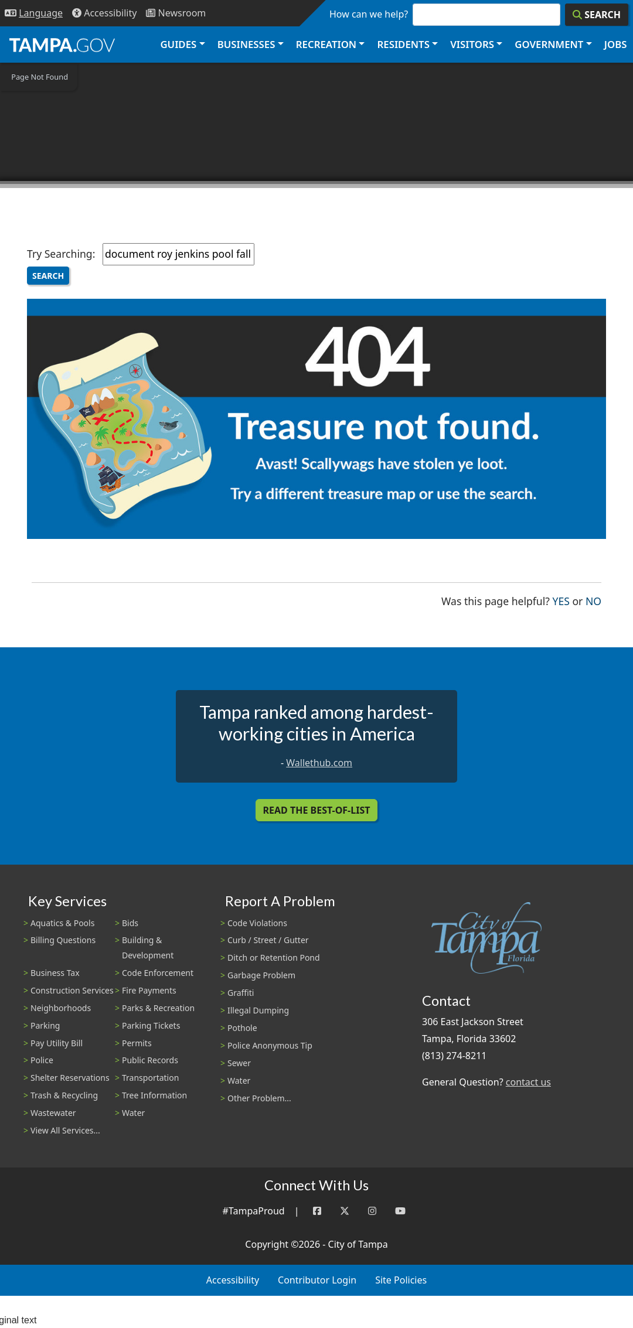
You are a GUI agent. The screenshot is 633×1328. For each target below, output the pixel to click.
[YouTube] (400, 1211)
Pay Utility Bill (56, 1043)
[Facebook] (317, 1211)
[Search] (596, 15)
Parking (45, 1025)
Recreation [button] (326, 44)
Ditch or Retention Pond (273, 957)
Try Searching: (61, 254)
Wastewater (53, 1112)
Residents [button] (403, 44)
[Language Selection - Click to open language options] (33, 13)
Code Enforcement (157, 972)
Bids (130, 922)
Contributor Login (317, 1280)
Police (41, 1060)
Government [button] (549, 44)
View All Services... (65, 1130)
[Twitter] (345, 1211)
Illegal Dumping (258, 1010)
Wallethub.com (319, 762)
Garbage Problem (261, 975)
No (593, 600)
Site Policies (401, 1280)
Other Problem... (259, 1098)
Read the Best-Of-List (316, 810)
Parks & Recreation (158, 1007)
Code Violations (257, 922)
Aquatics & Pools (62, 922)
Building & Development (147, 947)
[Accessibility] (104, 13)
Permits (137, 1043)
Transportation (150, 1077)
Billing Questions (63, 939)
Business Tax (55, 972)
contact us (528, 1082)
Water (133, 1112)
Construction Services (72, 990)
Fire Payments (149, 990)
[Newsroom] (175, 13)
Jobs (615, 44)
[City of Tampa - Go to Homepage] (62, 44)
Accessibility (232, 1280)
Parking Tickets (151, 1025)
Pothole (242, 1027)
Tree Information (154, 1095)
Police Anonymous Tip (269, 1045)
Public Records (150, 1060)
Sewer (239, 1062)
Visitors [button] (472, 44)
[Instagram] (372, 1211)
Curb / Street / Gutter (268, 939)
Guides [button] (178, 44)
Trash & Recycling (64, 1095)
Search (48, 275)
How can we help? (368, 14)
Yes (561, 600)
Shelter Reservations (70, 1077)
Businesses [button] (246, 44)
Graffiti (240, 992)
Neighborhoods (60, 1007)
